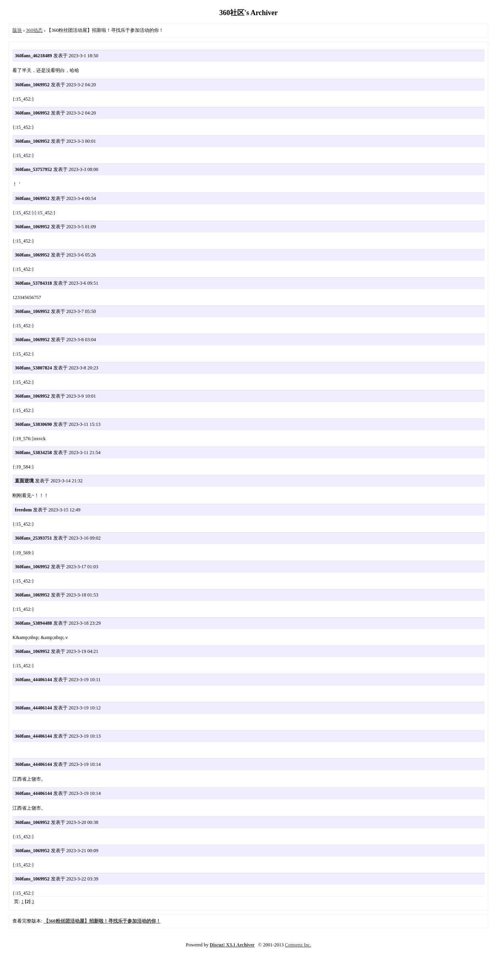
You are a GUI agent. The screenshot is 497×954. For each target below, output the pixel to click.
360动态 (34, 30)
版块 (17, 30)
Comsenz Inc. (298, 945)
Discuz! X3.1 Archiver (232, 945)
